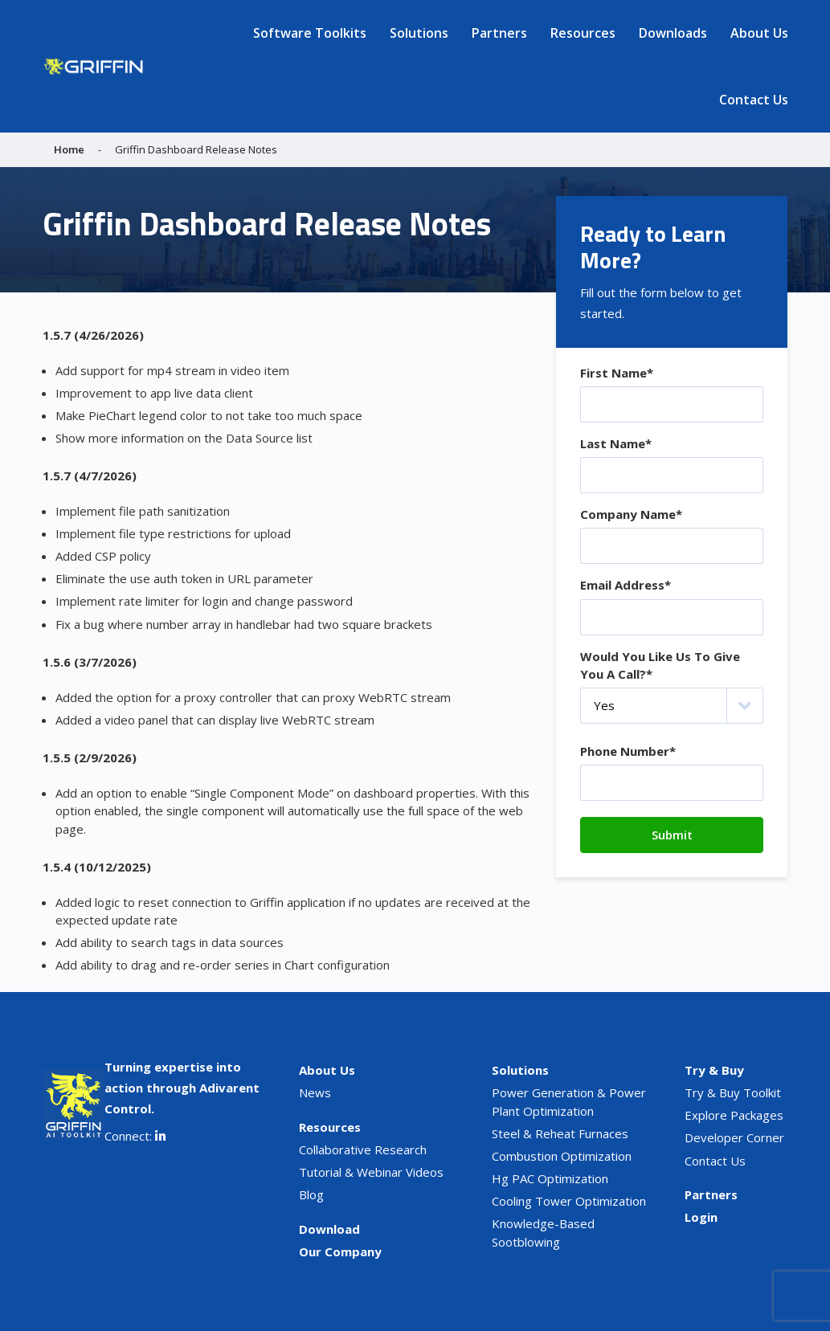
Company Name (631, 514)
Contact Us (753, 99)
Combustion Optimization (562, 1156)
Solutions (419, 33)
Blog (311, 1194)
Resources (582, 33)
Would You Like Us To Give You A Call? (660, 665)
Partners (499, 33)
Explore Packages (734, 1115)
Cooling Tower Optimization (569, 1201)
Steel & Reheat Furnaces (560, 1133)
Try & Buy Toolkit (733, 1092)
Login (701, 1217)
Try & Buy (714, 1070)
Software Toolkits (309, 33)
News (315, 1092)
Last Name (616, 443)
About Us (759, 33)
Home (69, 149)
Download (329, 1229)
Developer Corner (734, 1137)
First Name (616, 373)
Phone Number (628, 751)
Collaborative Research (363, 1149)
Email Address (625, 585)
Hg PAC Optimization (550, 1178)
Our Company (340, 1251)
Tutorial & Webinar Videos (371, 1172)
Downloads (673, 33)
